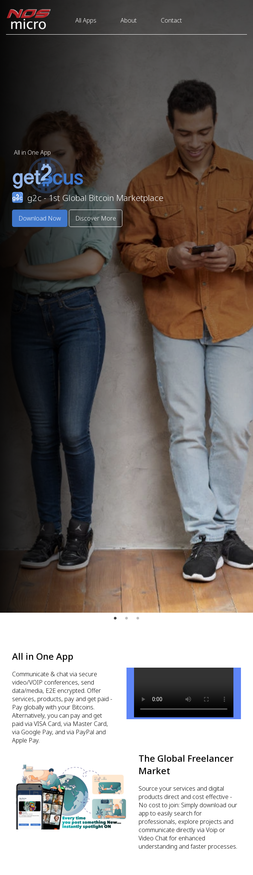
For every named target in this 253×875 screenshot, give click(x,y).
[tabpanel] (126, 306)
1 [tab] (115, 618)
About (128, 20)
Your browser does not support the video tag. (183, 692)
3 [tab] (138, 618)
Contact (171, 20)
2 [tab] (126, 618)
